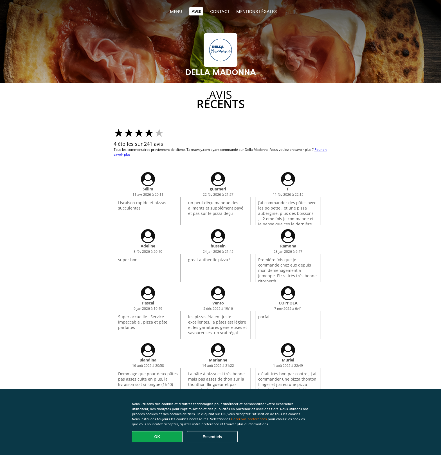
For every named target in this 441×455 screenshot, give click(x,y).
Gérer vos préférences (249, 419)
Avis (196, 11)
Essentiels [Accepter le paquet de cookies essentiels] (212, 436)
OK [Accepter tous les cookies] (157, 436)
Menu (176, 11)
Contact (220, 11)
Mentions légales (256, 11)
